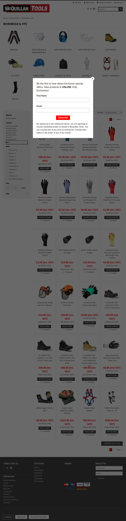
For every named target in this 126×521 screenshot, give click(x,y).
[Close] (92, 79)
